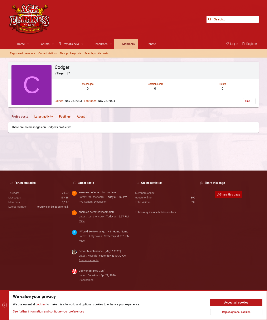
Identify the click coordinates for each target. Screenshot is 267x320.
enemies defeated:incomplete (97, 211)
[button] (28, 44)
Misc (82, 221)
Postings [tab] (65, 116)
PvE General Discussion (93, 201)
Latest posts (86, 182)
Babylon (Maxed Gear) (92, 270)
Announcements (89, 260)
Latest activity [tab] (43, 116)
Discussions (86, 279)
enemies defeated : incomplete (97, 192)
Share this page (228, 194)
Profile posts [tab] (19, 116)
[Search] (233, 19)
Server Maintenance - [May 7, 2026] (100, 251)
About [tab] (81, 116)
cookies (40, 304)
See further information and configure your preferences (48, 311)
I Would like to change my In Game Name (103, 231)
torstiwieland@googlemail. (53, 206)
